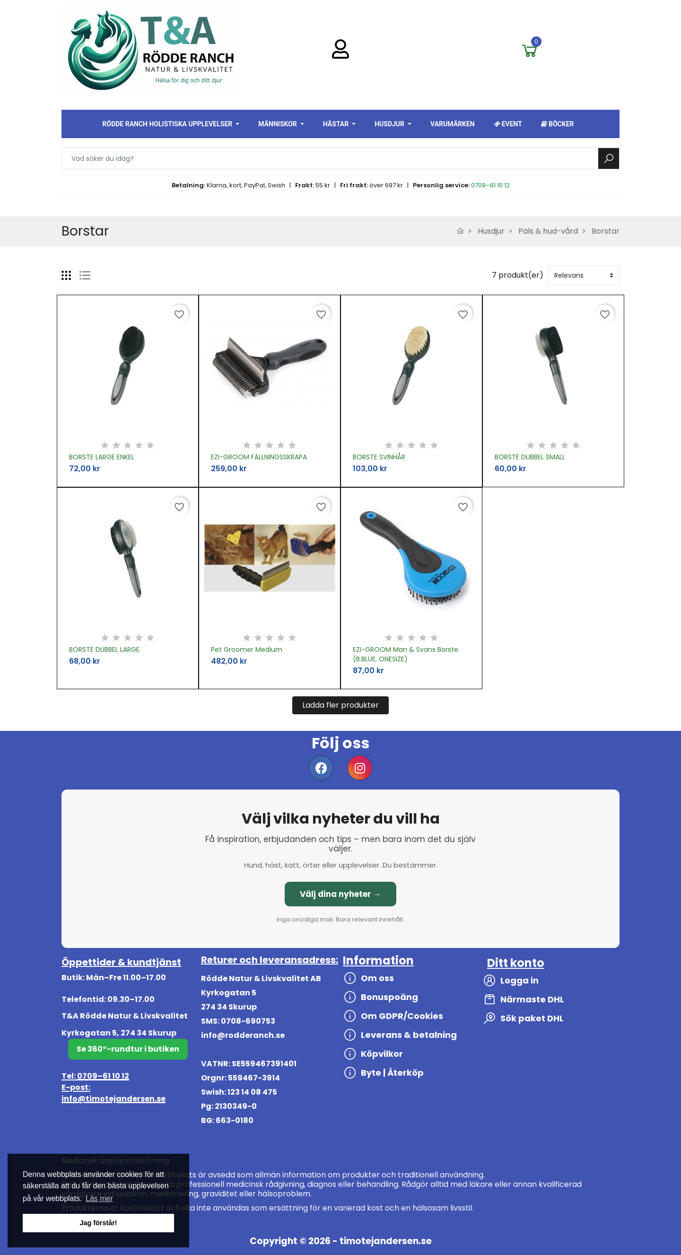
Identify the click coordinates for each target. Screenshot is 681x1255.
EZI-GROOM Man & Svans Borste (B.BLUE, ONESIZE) (405, 654)
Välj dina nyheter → (340, 894)
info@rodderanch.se (243, 1035)
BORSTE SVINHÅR (379, 457)
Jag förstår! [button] (98, 1223)
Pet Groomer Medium (246, 649)
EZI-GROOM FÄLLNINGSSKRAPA (259, 457)
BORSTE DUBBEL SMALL (530, 457)
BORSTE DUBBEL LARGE (104, 649)
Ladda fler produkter (340, 705)
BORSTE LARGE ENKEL (101, 457)
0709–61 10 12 (490, 185)
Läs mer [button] (99, 1198)
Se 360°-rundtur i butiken (128, 1049)
